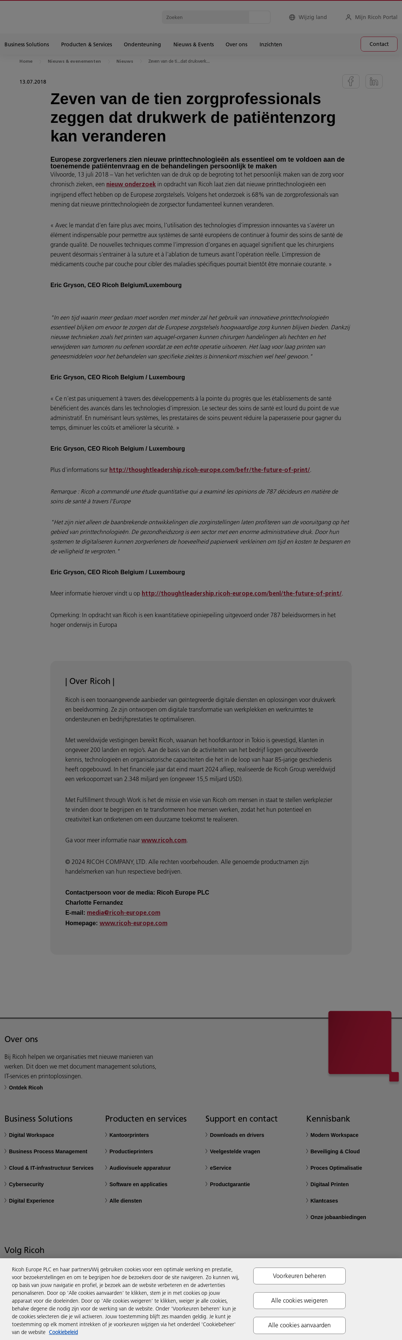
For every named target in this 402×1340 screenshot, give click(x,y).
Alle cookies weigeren (299, 1300)
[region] (201, 1299)
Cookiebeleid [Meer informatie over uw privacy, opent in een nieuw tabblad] (63, 1332)
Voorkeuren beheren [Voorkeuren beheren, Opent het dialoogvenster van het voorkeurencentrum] (299, 1276)
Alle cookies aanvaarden (299, 1325)
